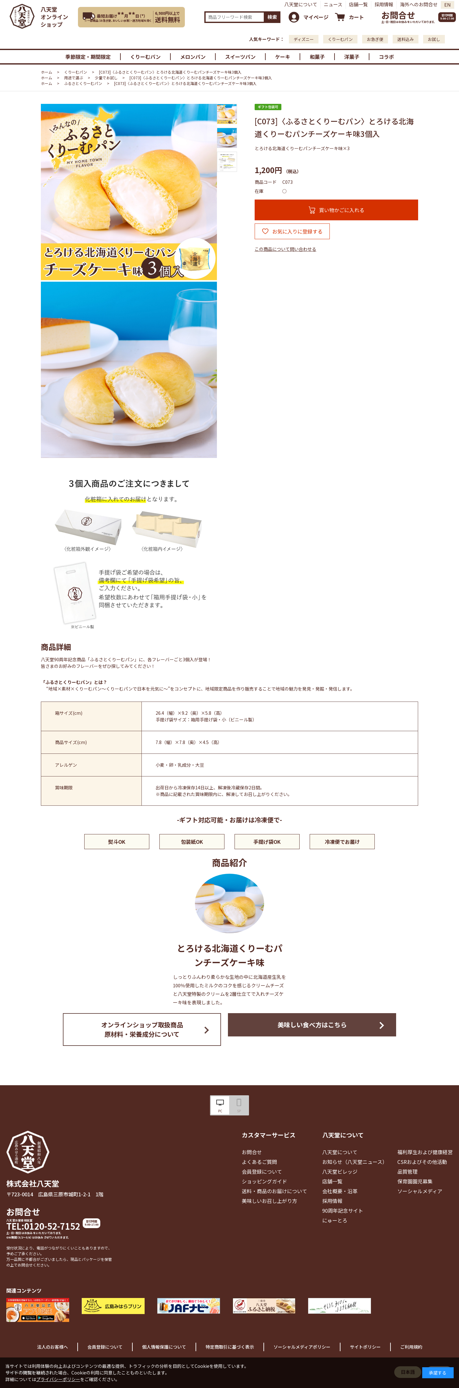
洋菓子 (351, 56)
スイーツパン (240, 56)
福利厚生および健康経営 (425, 1152)
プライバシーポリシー (58, 1379)
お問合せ (398, 15)
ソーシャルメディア (419, 1191)
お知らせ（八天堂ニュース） (354, 1161)
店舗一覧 (358, 4)
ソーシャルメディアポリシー (302, 1347)
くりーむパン (340, 39)
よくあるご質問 (259, 1161)
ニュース (333, 4)
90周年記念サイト (342, 1210)
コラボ (386, 56)
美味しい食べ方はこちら (312, 1024)
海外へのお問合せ (419, 4)
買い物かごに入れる (341, 210)
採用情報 (383, 4)
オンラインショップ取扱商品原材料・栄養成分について (142, 1029)
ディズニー (304, 39)
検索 (272, 17)
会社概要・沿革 (339, 1191)
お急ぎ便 (375, 39)
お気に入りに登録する (297, 231)
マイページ (316, 17)
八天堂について (300, 4)
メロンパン (193, 56)
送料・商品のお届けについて (274, 1191)
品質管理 (407, 1171)
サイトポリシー (365, 1347)
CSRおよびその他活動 (422, 1161)
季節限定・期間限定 (88, 56)
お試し (434, 39)
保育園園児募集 (415, 1181)
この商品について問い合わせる (285, 249)
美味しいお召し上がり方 (269, 1201)
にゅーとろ (334, 1220)
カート (356, 17)
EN (447, 4)
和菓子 (317, 56)
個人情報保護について (164, 1347)
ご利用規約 (411, 1347)
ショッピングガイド (264, 1181)
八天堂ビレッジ (339, 1171)
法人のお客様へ (52, 1347)
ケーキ (282, 56)
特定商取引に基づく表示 (230, 1347)
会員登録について (262, 1171)
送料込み (405, 39)
